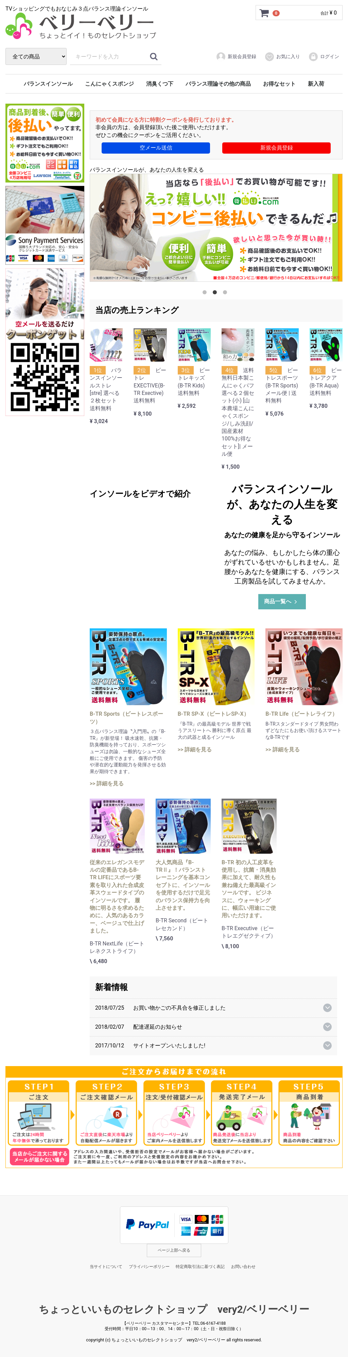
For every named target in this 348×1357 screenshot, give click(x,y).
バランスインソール (48, 84)
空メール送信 (156, 147)
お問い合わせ (243, 1266)
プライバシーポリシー (149, 1266)
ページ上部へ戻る (174, 1250)
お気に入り (282, 57)
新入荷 (316, 84)
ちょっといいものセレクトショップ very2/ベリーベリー (174, 1309)
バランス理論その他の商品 (218, 84)
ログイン (323, 57)
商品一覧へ (281, 601)
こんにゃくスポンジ (109, 84)
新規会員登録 (236, 57)
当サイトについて (106, 1266)
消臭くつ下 (159, 84)
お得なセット (279, 84)
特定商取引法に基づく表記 (200, 1266)
